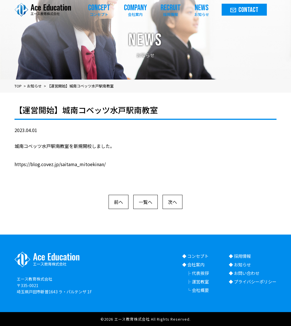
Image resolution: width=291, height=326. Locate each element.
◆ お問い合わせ (244, 273)
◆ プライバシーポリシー (253, 282)
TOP (18, 86)
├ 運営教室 (198, 282)
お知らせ (34, 86)
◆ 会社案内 (193, 265)
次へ (172, 201)
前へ (118, 201)
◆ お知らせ (240, 265)
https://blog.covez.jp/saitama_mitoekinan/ (60, 164)
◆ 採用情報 (240, 256)
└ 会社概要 (198, 290)
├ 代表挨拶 (198, 273)
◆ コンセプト (195, 256)
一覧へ (145, 201)
